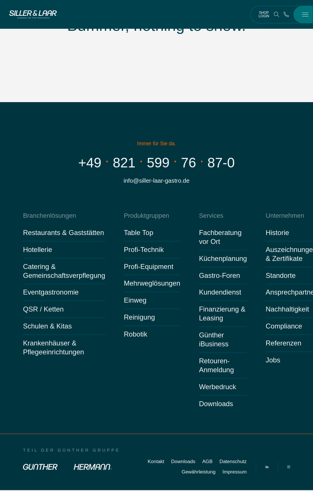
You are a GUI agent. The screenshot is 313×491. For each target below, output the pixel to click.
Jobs (273, 361)
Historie (277, 233)
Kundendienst (220, 293)
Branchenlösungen (48, 216)
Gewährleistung (198, 472)
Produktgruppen (145, 216)
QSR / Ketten (43, 310)
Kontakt (156, 462)
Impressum (234, 472)
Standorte (280, 276)
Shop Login (264, 14)
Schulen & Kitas (47, 327)
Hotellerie (37, 250)
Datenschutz (233, 462)
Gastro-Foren (219, 276)
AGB (207, 462)
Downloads (216, 404)
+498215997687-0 (156, 162)
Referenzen (283, 344)
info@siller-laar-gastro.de (156, 180)
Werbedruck (217, 387)
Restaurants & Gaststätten (63, 233)
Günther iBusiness (214, 340)
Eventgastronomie (51, 293)
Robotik (135, 335)
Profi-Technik (144, 250)
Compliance (284, 327)
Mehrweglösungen (152, 284)
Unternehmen (284, 216)
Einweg (135, 301)
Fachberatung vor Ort (220, 238)
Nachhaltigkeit (287, 310)
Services (210, 216)
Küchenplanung (223, 259)
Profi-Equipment (148, 267)
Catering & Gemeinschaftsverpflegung (64, 271)
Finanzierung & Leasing (222, 314)
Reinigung (139, 318)
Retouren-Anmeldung (216, 366)
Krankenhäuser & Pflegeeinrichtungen (53, 348)
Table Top (138, 233)
